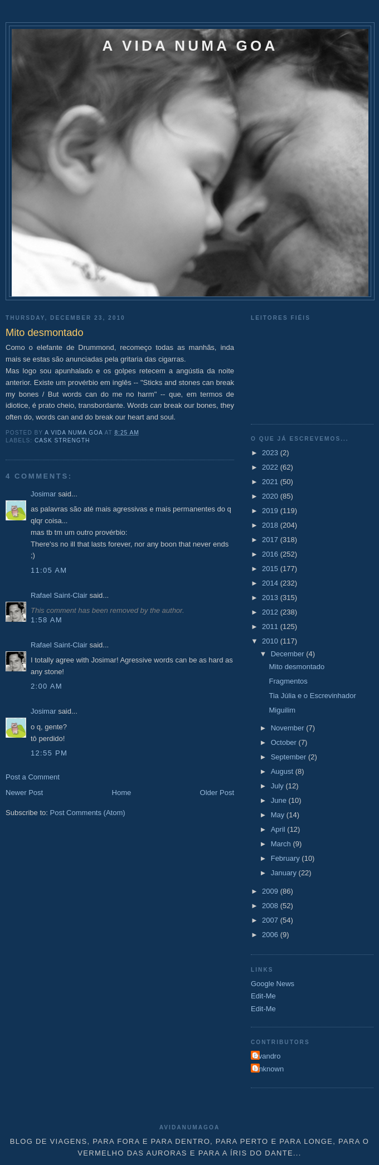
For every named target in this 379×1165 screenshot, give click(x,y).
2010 (271, 641)
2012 (271, 612)
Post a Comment (33, 777)
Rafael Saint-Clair (59, 595)
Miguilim (282, 710)
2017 (271, 539)
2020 (271, 496)
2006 (271, 934)
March (282, 844)
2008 (271, 905)
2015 (271, 568)
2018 (271, 525)
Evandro (267, 1056)
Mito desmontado (296, 666)
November (289, 728)
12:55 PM (49, 753)
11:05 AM (49, 570)
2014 (271, 583)
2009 (271, 891)
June (280, 800)
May (278, 815)
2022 (271, 467)
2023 (271, 453)
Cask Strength (62, 440)
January (285, 873)
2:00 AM (46, 686)
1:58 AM (46, 620)
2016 (271, 554)
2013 (271, 597)
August (283, 771)
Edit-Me (263, 996)
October (285, 742)
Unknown (269, 1069)
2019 (271, 510)
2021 (271, 481)
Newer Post (24, 792)
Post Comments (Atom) (87, 812)
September (289, 757)
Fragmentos (288, 681)
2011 (271, 626)
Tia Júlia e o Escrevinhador (312, 695)
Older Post (217, 792)
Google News (272, 983)
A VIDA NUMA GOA (190, 45)
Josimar (43, 494)
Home (122, 792)
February (286, 858)
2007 (271, 920)
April (279, 829)
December (289, 654)
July (278, 786)
